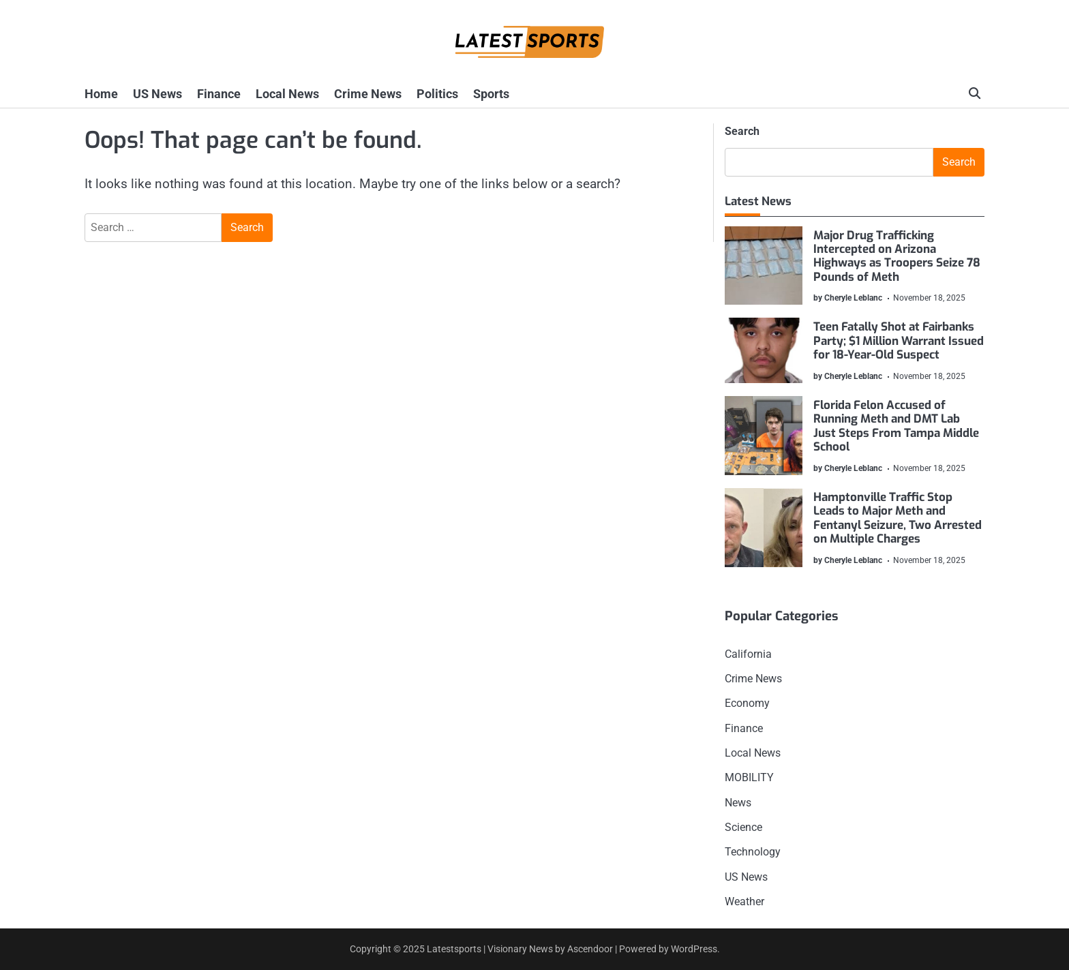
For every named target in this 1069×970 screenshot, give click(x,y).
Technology (753, 851)
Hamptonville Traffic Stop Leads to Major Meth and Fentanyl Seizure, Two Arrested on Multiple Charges (898, 518)
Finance (219, 94)
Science (743, 827)
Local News (287, 94)
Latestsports (454, 948)
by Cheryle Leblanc (848, 298)
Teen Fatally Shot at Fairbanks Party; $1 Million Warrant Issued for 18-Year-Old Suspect (899, 341)
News (738, 802)
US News (157, 94)
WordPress (694, 948)
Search (742, 131)
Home (101, 94)
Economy (747, 703)
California (748, 654)
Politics (437, 94)
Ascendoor (590, 948)
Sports (491, 94)
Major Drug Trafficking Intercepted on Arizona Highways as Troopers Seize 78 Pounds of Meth (897, 256)
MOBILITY (749, 777)
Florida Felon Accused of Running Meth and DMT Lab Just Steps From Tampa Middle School (897, 426)
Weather (744, 901)
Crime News (368, 94)
